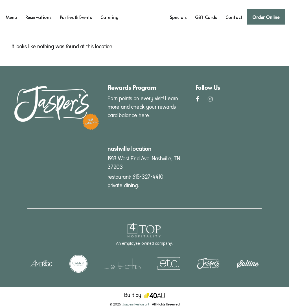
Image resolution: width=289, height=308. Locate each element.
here (144, 115)
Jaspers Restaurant (135, 304)
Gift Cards (206, 17)
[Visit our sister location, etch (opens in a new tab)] (122, 263)
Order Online (265, 17)
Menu (11, 17)
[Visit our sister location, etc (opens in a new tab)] (168, 263)
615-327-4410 (147, 177)
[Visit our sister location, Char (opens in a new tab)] (78, 263)
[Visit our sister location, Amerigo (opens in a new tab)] (41, 263)
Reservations (38, 17)
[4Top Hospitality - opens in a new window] (144, 234)
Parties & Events (76, 17)
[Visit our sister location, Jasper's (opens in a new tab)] (208, 263)
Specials (178, 17)
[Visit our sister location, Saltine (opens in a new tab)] (248, 263)
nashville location (129, 149)
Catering (109, 17)
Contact (234, 17)
